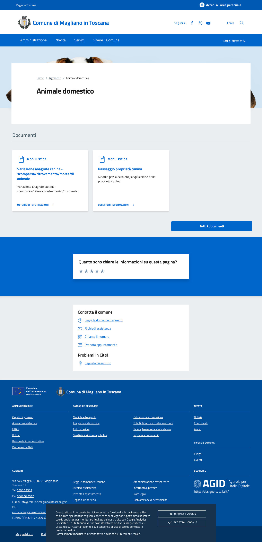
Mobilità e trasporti (84, 417)
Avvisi (197, 429)
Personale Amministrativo (28, 441)
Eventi (198, 459)
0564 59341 (24, 490)
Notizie (198, 417)
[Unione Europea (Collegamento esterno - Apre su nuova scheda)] (30, 392)
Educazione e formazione (148, 417)
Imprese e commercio (146, 435)
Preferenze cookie (129, 534)
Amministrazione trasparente (151, 482)
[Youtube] (207, 22)
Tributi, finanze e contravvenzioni (153, 423)
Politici (16, 435)
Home (40, 78)
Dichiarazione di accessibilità (150, 500)
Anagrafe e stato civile (86, 423)
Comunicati (201, 423)
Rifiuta (182, 514)
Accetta (182, 522)
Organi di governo (22, 417)
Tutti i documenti (212, 226)
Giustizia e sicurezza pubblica (90, 435)
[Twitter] (198, 22)
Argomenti (55, 78)
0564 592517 (25, 496)
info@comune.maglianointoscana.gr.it (44, 502)
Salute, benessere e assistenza (152, 429)
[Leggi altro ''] (35, 205)
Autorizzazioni (81, 429)
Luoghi (198, 454)
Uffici (15, 429)
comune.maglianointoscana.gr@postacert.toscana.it (43, 512)
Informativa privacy (145, 488)
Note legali (139, 494)
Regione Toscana (26, 5)
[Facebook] (190, 22)
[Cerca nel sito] (241, 22)
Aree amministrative (24, 423)
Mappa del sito (24, 534)
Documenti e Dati (22, 447)
